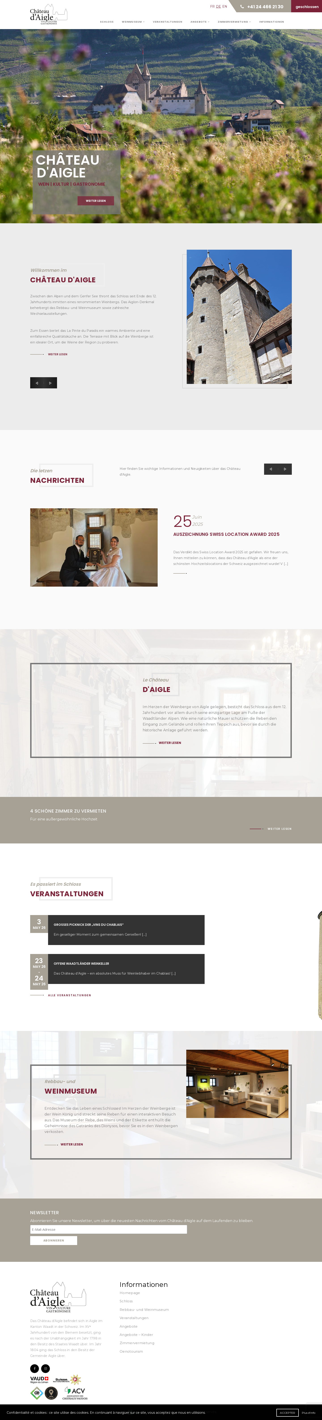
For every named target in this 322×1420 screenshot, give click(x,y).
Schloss (107, 21)
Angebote (200, 21)
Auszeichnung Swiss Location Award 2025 (226, 534)
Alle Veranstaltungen (69, 995)
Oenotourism (131, 1351)
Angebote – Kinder (136, 1335)
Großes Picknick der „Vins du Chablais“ (89, 924)
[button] (37, 382)
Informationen (271, 21)
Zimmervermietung (234, 21)
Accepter (287, 1412)
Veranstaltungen (167, 21)
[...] (144, 934)
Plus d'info (308, 1412)
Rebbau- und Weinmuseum (144, 1309)
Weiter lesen (96, 211)
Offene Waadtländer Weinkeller (81, 963)
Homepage (130, 1293)
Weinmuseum (133, 21)
